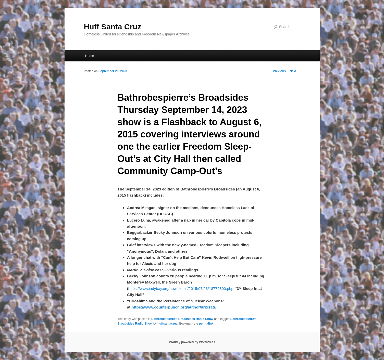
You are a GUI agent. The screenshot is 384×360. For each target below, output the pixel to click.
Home (89, 56)
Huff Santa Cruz (112, 26)
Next (295, 71)
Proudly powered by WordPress (192, 342)
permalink (206, 323)
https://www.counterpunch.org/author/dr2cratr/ (173, 307)
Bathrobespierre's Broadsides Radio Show (182, 319)
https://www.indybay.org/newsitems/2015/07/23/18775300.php (180, 288)
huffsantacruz (167, 323)
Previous (277, 71)
